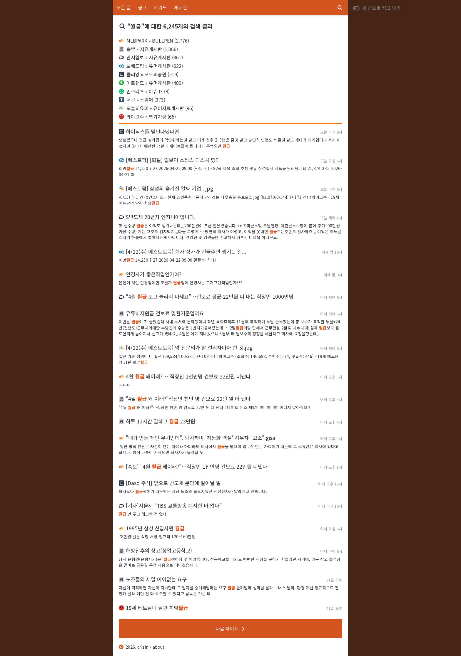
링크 (142, 7)
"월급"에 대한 (166, 26)
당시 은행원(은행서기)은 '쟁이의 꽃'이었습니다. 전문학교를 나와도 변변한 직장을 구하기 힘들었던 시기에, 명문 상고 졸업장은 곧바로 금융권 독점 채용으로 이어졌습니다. (229, 562)
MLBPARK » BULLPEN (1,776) (154, 40)
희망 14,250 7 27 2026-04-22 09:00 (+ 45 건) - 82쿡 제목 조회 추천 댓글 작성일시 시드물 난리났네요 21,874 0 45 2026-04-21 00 (230, 171)
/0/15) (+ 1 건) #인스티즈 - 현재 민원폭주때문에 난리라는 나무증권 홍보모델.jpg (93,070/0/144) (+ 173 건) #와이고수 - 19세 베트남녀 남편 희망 (229, 200)
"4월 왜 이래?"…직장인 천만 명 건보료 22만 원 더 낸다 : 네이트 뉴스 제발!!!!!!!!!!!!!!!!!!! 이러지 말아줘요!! (214, 407)
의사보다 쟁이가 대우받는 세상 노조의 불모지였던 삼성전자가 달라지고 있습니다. (193, 491)
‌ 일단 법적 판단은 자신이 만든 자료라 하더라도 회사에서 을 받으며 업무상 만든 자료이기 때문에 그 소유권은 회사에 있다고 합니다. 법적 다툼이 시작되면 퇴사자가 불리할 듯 (229, 449)
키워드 (160, 7)
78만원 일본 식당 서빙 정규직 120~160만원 (157, 536)
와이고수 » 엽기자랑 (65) (147, 116)
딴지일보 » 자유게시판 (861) (151, 57)
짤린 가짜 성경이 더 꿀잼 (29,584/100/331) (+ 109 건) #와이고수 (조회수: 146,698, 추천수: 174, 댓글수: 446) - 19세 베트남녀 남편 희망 (229, 359)
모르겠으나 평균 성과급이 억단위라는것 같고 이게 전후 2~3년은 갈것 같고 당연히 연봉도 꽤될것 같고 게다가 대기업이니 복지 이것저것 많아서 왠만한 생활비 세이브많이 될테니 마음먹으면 (230, 143)
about (159, 647)
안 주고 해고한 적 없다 (143, 514)
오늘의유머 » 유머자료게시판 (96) (156, 108)
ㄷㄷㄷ (124, 385)
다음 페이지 (231, 628)
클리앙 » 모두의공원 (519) (148, 74)
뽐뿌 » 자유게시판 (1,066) (148, 49)
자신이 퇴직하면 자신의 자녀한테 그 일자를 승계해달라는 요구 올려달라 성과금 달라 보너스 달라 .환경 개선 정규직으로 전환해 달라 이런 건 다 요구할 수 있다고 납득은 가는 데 (229, 590)
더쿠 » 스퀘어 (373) (142, 99)
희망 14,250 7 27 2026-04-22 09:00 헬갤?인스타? (167, 260)
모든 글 (123, 7)
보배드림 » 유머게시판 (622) (151, 65)
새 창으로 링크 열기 (377, 7)
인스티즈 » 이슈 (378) (144, 91)
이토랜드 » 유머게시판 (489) (151, 82)
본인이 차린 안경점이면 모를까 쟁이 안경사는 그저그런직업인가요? (180, 282)
